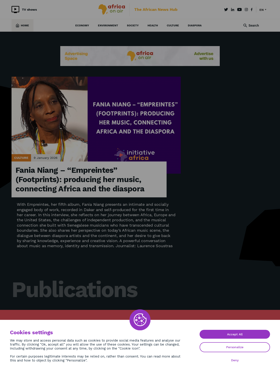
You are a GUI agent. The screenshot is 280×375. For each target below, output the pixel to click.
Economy (82, 25)
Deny (235, 360)
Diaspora (195, 25)
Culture (173, 25)
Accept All (235, 334)
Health (153, 25)
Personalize (234, 347)
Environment (108, 25)
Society (133, 25)
